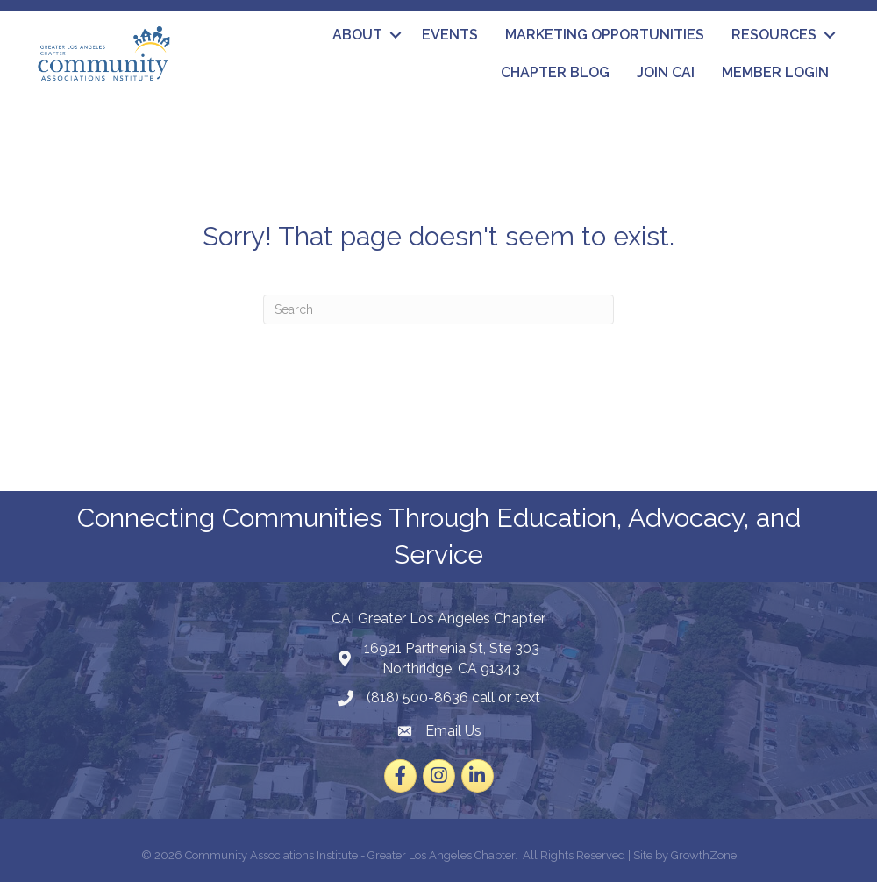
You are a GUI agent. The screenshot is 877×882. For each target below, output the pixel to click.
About (357, 34)
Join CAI (666, 72)
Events (450, 34)
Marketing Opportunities (604, 34)
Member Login (775, 72)
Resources (773, 34)
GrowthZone (704, 855)
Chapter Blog (555, 72)
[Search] (438, 309)
